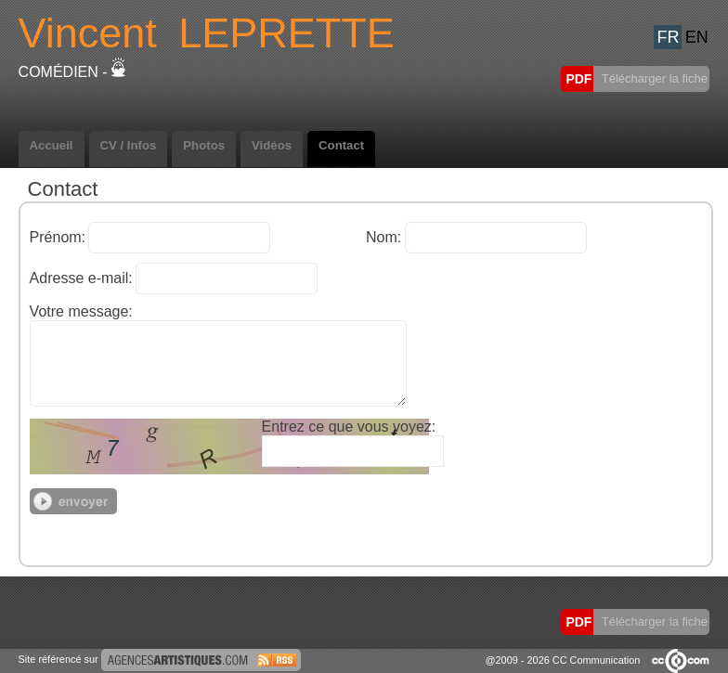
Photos (204, 145)
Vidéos (272, 145)
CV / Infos (128, 145)
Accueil (51, 145)
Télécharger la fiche (653, 78)
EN (696, 37)
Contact (341, 145)
